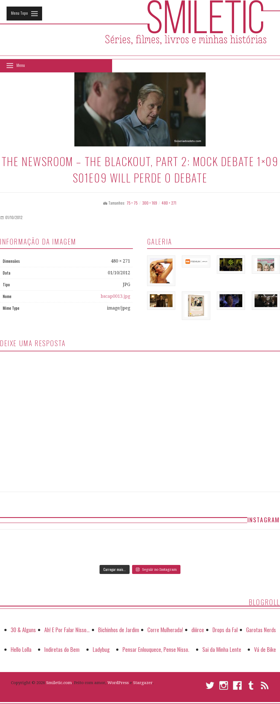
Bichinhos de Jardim (118, 629)
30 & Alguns (23, 629)
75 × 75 (132, 203)
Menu (20, 65)
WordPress (118, 682)
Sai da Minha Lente (221, 649)
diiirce (197, 629)
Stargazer (143, 682)
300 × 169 (149, 203)
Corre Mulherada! (165, 629)
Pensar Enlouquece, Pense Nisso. (155, 649)
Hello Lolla (21, 649)
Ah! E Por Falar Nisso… (67, 629)
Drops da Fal (225, 629)
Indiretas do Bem (62, 649)
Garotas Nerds (261, 629)
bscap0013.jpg (115, 296)
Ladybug (101, 649)
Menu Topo (19, 13)
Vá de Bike (265, 649)
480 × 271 (169, 203)
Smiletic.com (59, 682)
